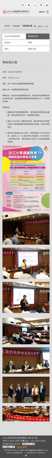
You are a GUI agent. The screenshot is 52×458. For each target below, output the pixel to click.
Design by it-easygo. (35, 453)
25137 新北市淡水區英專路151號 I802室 (20, 438)
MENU (42, 12)
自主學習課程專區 (12, 36)
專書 (30, 42)
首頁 (7, 26)
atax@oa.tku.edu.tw (11, 444)
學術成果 (16, 26)
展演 (6, 49)
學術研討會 (33, 36)
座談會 (7, 42)
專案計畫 (32, 49)
